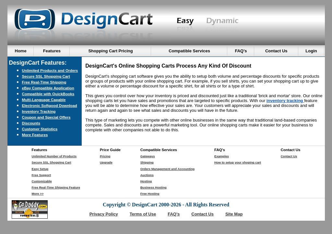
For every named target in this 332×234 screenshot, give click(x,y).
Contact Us (289, 156)
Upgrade (106, 162)
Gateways (147, 156)
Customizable (42, 181)
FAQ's (174, 214)
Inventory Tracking (39, 111)
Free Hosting (150, 193)
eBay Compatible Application (48, 88)
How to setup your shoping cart (237, 162)
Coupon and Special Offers (46, 117)
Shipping (147, 162)
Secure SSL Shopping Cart (46, 76)
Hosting (146, 181)
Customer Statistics (40, 129)
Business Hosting (153, 187)
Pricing (105, 156)
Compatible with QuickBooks (48, 94)
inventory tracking (285, 100)
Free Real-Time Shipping (44, 82)
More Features (35, 135)
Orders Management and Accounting (167, 169)
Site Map (234, 214)
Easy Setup (40, 169)
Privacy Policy (103, 214)
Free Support (41, 175)
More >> (38, 193)
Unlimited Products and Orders (50, 70)
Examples (221, 156)
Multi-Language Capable (44, 100)
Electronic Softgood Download (49, 105)
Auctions (147, 175)
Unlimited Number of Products (54, 156)
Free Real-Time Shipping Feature (56, 187)
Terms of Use (143, 214)
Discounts (31, 123)
